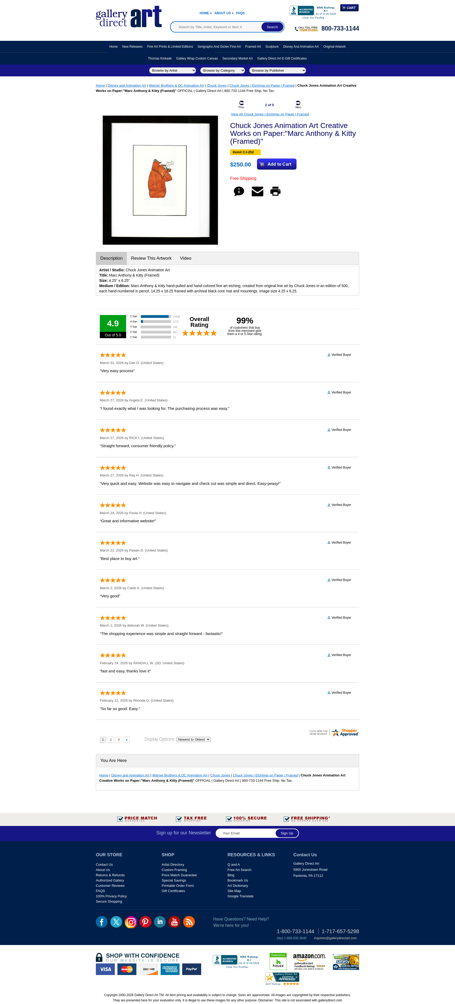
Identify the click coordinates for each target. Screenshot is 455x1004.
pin (145, 922)
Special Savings (174, 880)
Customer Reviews (110, 886)
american (170, 969)
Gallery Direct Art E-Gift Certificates (282, 58)
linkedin (160, 922)
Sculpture (272, 46)
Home (204, 13)
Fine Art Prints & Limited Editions (170, 46)
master (126, 969)
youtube (174, 922)
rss (189, 922)
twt (116, 922)
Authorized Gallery (110, 880)
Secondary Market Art (237, 58)
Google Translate (241, 896)
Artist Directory (173, 865)
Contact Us (104, 865)
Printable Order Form (178, 886)
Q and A (234, 865)
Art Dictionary (238, 886)
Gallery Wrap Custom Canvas (197, 58)
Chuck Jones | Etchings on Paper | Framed (261, 85)
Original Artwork (334, 46)
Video (185, 258)
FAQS (100, 891)
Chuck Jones (217, 85)
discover (148, 969)
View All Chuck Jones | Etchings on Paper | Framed (270, 114)
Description (111, 258)
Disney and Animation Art (301, 46)
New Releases (132, 46)
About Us (222, 13)
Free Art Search (239, 870)
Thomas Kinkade (160, 58)
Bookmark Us (238, 880)
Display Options (159, 739)
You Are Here (113, 760)
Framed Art (253, 46)
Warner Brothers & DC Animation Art (176, 85)
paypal (191, 969)
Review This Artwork (151, 258)
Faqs (240, 13)
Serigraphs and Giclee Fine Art (219, 46)
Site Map (234, 891)
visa (105, 969)
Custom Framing (174, 870)
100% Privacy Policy (111, 896)
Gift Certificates (173, 891)
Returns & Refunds (110, 875)
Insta (131, 922)
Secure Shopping (109, 901)
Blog (231, 875)
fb (102, 922)
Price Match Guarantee (179, 875)
